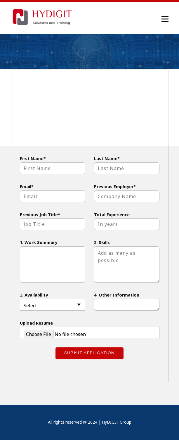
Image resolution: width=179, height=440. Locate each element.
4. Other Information (116, 295)
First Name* (33, 158)
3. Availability (34, 295)
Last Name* (107, 158)
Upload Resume (36, 323)
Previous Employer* (115, 186)
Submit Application (89, 353)
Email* (27, 186)
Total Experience (112, 214)
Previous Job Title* (40, 214)
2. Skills (102, 242)
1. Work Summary (38, 242)
